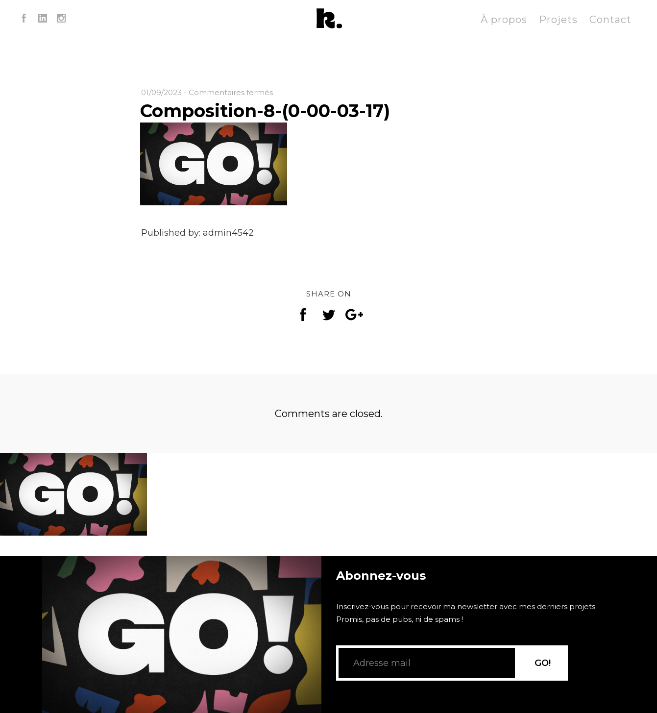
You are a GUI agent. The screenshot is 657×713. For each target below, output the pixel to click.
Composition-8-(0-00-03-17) (265, 111)
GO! (543, 663)
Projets (558, 19)
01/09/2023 (161, 92)
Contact (610, 19)
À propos (504, 19)
